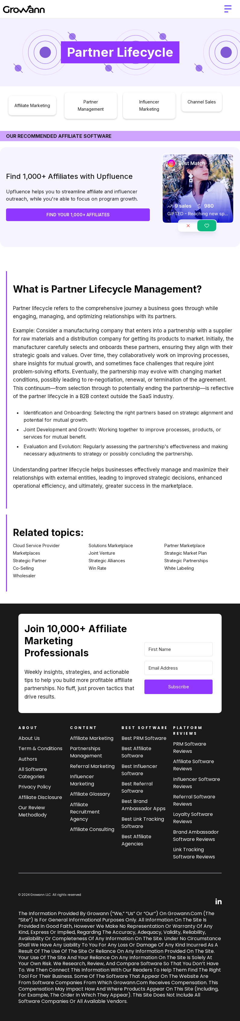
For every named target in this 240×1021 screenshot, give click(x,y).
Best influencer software (139, 770)
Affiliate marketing (91, 738)
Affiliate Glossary (90, 794)
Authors (27, 759)
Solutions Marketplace (111, 545)
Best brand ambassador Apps (144, 805)
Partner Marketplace (184, 545)
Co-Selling (23, 568)
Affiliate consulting (92, 829)
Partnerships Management (86, 752)
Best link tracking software (143, 823)
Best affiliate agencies (136, 840)
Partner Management (91, 105)
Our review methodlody (32, 811)
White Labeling (179, 568)
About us (29, 738)
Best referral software (137, 787)
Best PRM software (144, 738)
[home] (24, 9)
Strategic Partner (29, 560)
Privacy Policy (34, 786)
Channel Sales (202, 101)
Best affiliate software (136, 752)
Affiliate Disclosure (40, 797)
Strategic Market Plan (185, 553)
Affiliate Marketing (32, 105)
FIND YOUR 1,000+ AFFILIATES (78, 214)
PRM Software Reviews (189, 747)
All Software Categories (32, 773)
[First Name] (178, 649)
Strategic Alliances (107, 560)
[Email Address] (178, 668)
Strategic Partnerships (186, 560)
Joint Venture (102, 553)
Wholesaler (24, 575)
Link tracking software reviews (194, 853)
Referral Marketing (92, 766)
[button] (228, 9)
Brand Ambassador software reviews (196, 836)
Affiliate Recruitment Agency (85, 812)
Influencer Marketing (149, 105)
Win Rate (97, 568)
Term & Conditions (40, 748)
